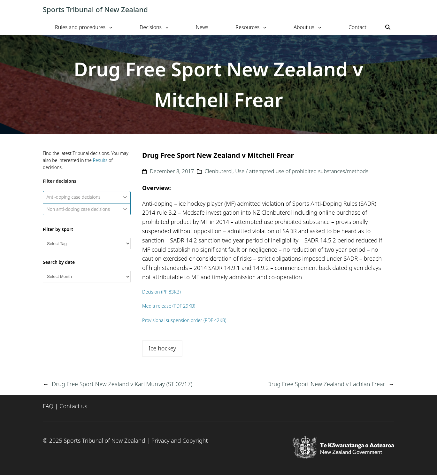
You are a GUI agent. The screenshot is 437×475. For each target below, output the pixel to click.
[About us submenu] (319, 27)
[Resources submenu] (264, 27)
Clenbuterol (218, 171)
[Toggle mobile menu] (391, 9)
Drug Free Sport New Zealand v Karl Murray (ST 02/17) (122, 384)
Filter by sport (58, 229)
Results (100, 160)
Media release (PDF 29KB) (168, 306)
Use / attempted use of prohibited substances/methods (301, 171)
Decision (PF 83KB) (161, 292)
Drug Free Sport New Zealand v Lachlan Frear (326, 384)
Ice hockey (162, 348)
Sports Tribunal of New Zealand (95, 9)
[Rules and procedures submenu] (110, 27)
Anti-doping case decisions (87, 197)
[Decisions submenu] (167, 27)
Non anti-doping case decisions (87, 209)
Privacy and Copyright (179, 440)
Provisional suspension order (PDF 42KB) (184, 320)
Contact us (73, 406)
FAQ (48, 406)
